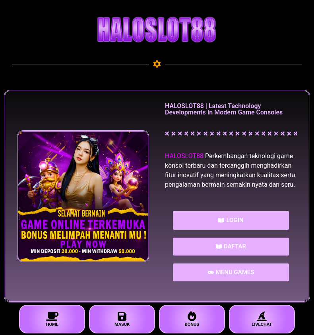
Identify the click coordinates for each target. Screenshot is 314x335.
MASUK (122, 319)
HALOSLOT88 (184, 156)
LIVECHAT (262, 319)
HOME (52, 319)
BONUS (192, 319)
